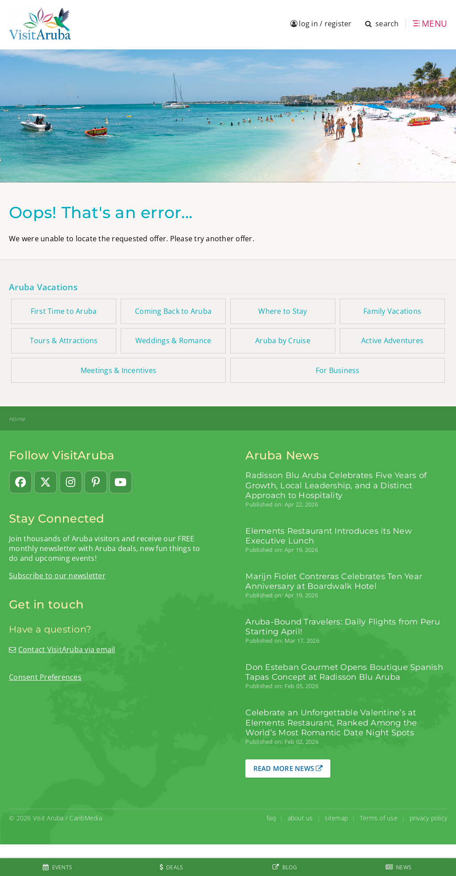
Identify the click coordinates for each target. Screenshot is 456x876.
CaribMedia (85, 818)
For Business (338, 370)
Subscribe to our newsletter (57, 575)
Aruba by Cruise (282, 340)
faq (271, 818)
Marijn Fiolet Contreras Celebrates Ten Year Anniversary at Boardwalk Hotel (333, 581)
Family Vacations (392, 311)
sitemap (336, 818)
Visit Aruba (48, 818)
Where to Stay (282, 311)
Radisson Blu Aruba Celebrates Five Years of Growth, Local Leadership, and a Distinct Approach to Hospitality (336, 485)
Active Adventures (392, 340)
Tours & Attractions (64, 340)
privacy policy (429, 818)
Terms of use (379, 818)
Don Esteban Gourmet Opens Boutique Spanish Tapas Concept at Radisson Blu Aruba (344, 672)
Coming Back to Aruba (173, 311)
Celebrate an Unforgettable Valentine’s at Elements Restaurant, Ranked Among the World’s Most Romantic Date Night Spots (331, 723)
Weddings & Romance (173, 340)
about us (300, 818)
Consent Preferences (45, 677)
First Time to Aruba (64, 311)
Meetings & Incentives (118, 370)
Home (17, 419)
